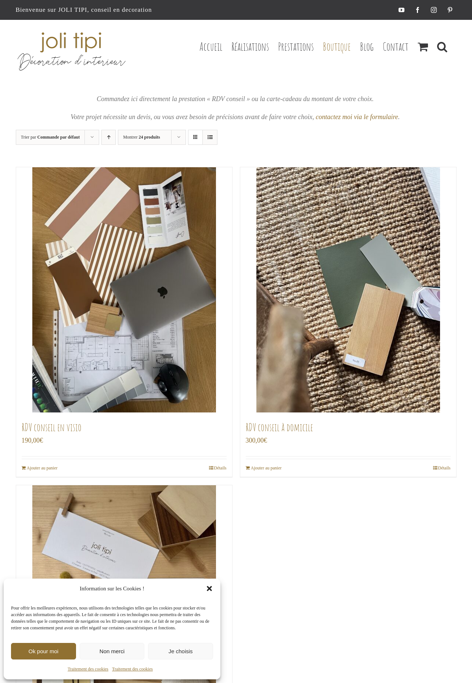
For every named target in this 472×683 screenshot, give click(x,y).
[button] (209, 588)
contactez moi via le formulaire (357, 117)
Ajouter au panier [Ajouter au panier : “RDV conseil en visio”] (42, 468)
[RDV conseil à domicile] (348, 289)
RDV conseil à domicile (279, 427)
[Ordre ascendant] (108, 137)
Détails (220, 468)
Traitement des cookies (88, 669)
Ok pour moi (43, 651)
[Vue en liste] (210, 137)
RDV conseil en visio (52, 427)
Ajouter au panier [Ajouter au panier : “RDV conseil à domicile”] (266, 468)
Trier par (50, 137)
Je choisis (181, 651)
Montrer (141, 137)
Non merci (112, 651)
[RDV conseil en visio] (124, 289)
